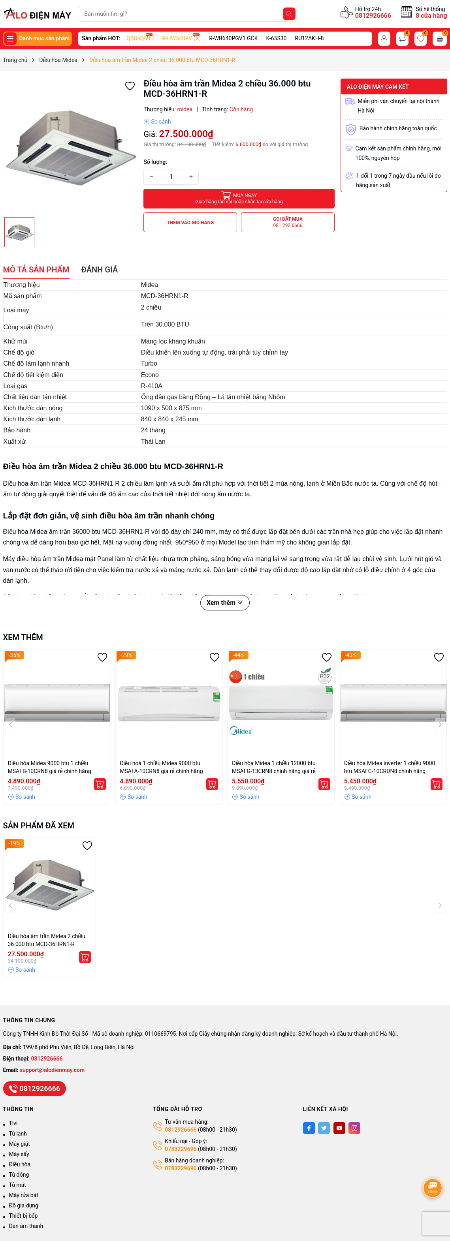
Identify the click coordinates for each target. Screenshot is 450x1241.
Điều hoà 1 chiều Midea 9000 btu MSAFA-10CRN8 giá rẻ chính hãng (161, 767)
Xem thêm (225, 602)
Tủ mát (17, 1185)
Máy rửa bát (23, 1195)
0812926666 (373, 15)
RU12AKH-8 (309, 38)
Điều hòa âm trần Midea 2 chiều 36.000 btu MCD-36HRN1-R (46, 940)
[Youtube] (339, 1128)
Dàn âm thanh (26, 1226)
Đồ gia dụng (23, 1205)
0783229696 (180, 1149)
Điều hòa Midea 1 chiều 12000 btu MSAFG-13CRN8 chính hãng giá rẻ (274, 767)
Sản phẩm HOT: (101, 38)
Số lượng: (155, 162)
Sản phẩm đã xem (39, 825)
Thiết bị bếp (23, 1216)
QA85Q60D (140, 38)
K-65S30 (276, 38)
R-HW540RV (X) (181, 38)
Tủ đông (19, 1175)
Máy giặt (19, 1144)
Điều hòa (20, 1164)
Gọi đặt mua (288, 222)
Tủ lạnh (18, 1133)
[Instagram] (354, 1128)
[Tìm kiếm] (289, 14)
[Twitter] (324, 1128)
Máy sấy (19, 1154)
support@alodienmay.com (52, 1070)
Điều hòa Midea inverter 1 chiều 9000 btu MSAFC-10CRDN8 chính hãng (389, 767)
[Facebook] (309, 1128)
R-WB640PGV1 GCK (233, 38)
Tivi (13, 1123)
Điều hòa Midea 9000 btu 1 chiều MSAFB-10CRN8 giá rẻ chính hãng (49, 767)
